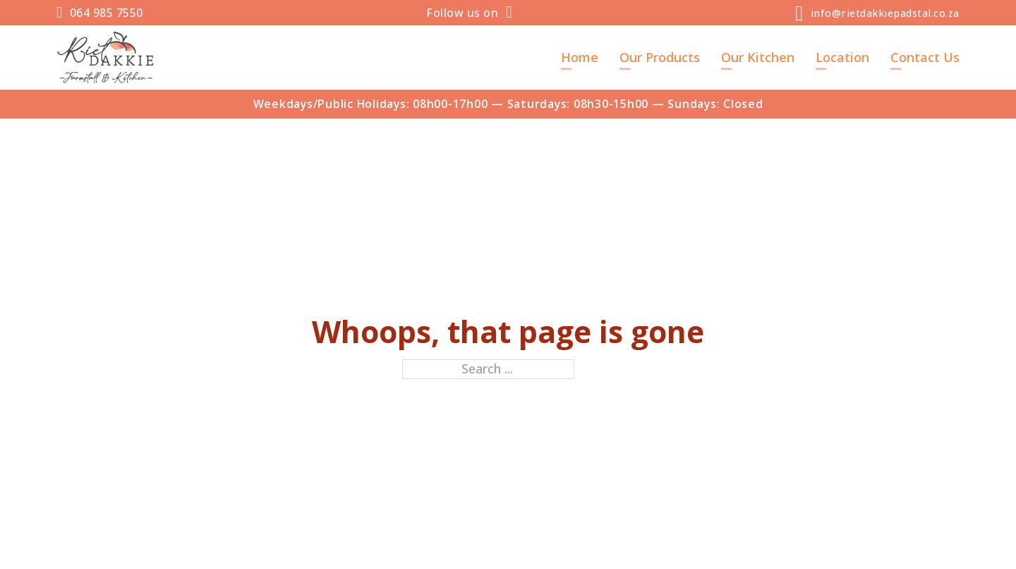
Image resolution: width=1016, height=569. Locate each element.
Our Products (659, 57)
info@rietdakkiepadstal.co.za (885, 13)
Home (579, 57)
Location (842, 57)
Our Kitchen (757, 57)
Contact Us (925, 57)
